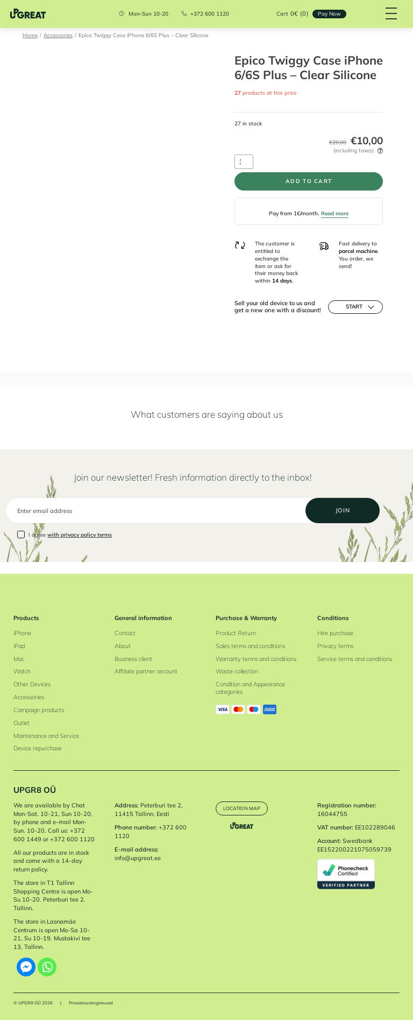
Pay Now (326, 13)
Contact (125, 633)
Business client (133, 659)
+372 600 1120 (207, 14)
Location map (244, 808)
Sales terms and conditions (250, 646)
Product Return (236, 633)
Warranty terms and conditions (256, 659)
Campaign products (38, 710)
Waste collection (237, 672)
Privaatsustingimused (91, 1003)
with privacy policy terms (79, 547)
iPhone (22, 633)
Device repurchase (37, 748)
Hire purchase (335, 633)
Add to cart (308, 182)
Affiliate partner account (146, 672)
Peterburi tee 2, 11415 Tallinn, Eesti (149, 809)
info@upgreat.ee (138, 858)
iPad (19, 646)
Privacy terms (335, 646)
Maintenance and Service (46, 736)
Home (30, 35)
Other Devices (32, 684)
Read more (334, 216)
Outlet (21, 723)
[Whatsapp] (47, 967)
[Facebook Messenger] (26, 967)
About (123, 646)
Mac (18, 659)
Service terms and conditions (354, 659)
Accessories (58, 35)
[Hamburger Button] (389, 14)
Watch (22, 672)
